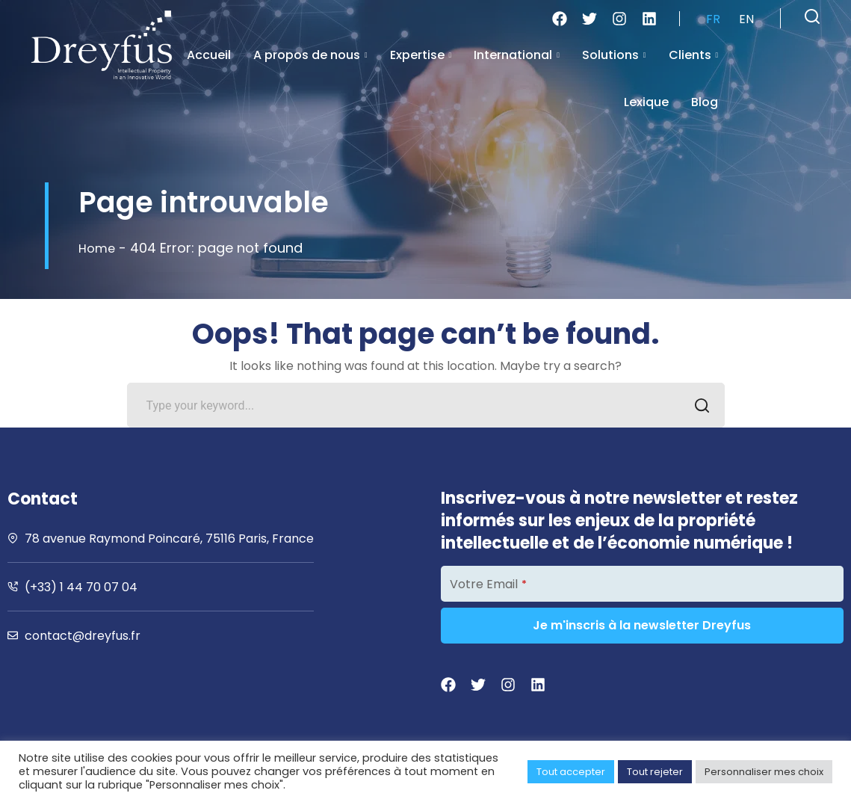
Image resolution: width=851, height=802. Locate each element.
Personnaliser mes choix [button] (764, 772)
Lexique (646, 102)
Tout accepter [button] (570, 772)
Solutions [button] (614, 55)
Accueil (209, 55)
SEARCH (698, 407)
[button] (812, 16)
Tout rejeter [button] (655, 772)
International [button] (517, 55)
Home (98, 247)
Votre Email (488, 584)
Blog (704, 102)
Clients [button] (694, 55)
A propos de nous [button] (310, 55)
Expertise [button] (421, 55)
